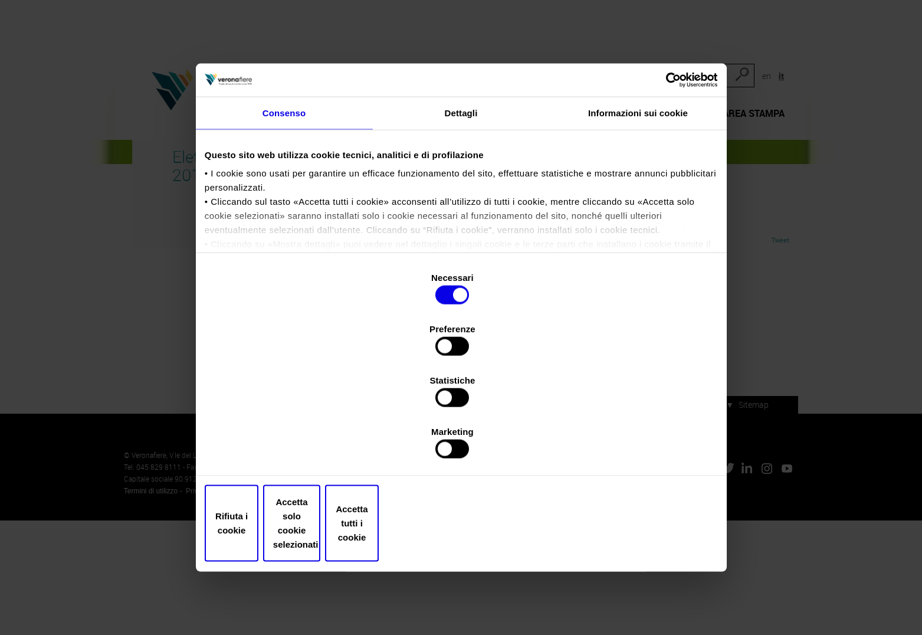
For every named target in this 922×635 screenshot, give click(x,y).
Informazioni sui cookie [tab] (638, 209)
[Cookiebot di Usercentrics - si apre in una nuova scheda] (661, 169)
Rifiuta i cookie (291, 457)
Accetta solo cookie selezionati (461, 457)
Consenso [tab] (284, 209)
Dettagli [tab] (461, 209)
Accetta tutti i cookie (631, 457)
